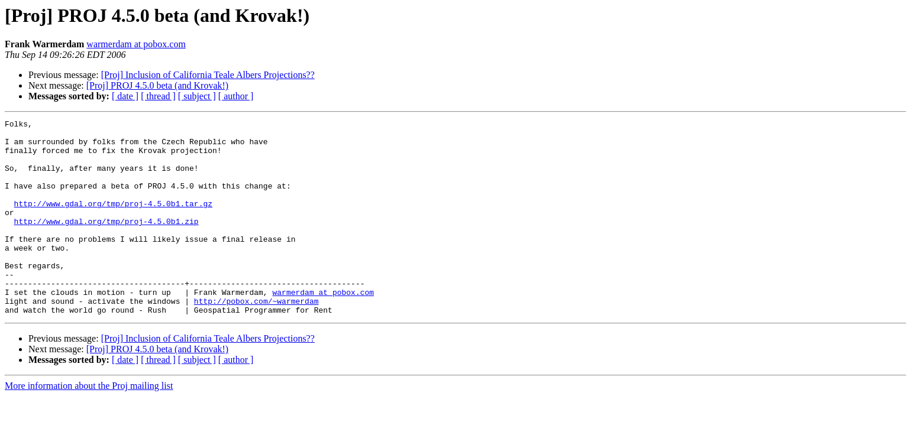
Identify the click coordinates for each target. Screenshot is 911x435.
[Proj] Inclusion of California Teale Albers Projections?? (208, 75)
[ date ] (125, 96)
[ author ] (236, 96)
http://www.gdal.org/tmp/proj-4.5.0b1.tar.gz (113, 221)
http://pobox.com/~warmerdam (256, 338)
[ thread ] (158, 96)
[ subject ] (197, 96)
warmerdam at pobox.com (136, 44)
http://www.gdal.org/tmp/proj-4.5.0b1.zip (106, 242)
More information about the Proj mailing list (89, 425)
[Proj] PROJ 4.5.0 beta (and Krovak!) (157, 85)
